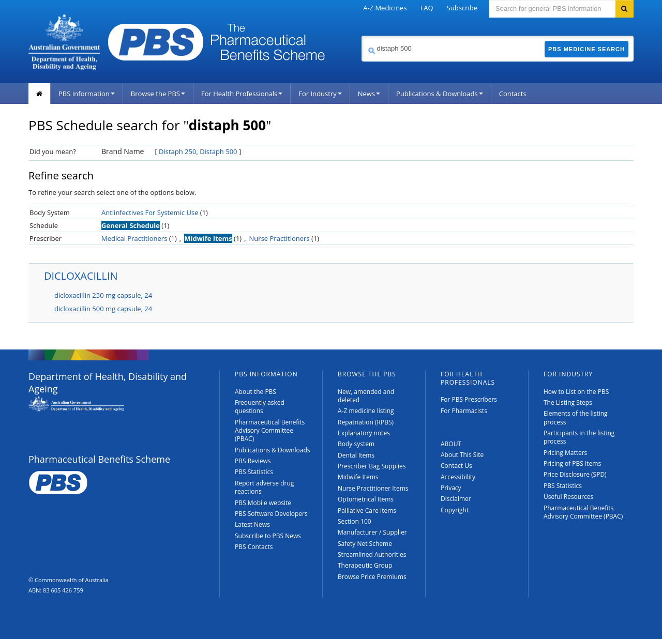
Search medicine (361, 35)
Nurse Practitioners (279, 238)
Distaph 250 (177, 151)
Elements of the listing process (576, 417)
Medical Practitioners (134, 238)
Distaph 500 (218, 151)
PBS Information (86, 93)
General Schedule (130, 225)
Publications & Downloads (439, 93)
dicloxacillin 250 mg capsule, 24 (103, 295)
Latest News (252, 524)
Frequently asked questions (259, 406)
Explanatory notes (364, 433)
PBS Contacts (254, 546)
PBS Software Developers (271, 513)
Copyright (455, 510)
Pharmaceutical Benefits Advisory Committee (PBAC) (270, 431)
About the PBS (255, 391)
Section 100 (354, 521)
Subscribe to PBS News (268, 535)
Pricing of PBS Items (572, 463)
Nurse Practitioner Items (373, 488)
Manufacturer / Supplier (372, 532)
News (369, 93)
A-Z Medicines (385, 7)
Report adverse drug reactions (264, 487)
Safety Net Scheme (365, 543)
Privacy (451, 487)
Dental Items (356, 455)
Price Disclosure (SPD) (575, 474)
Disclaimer (456, 498)
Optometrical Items (366, 499)
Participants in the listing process (579, 437)
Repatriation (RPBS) (366, 422)
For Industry (319, 93)
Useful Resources (568, 496)
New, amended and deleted (366, 395)
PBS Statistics (254, 471)
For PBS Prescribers (469, 399)
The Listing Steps (568, 402)
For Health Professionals (241, 93)
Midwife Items (208, 238)
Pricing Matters (565, 452)
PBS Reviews (253, 461)
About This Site (462, 454)
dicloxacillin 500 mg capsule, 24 (103, 308)
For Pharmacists (464, 410)
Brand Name (122, 151)
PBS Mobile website (263, 502)
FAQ (426, 7)
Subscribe (462, 7)
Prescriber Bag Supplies (372, 466)
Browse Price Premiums (372, 576)
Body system (356, 443)
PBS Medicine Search (586, 49)
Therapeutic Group (365, 565)
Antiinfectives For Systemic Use (149, 212)
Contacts (512, 93)
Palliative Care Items (367, 510)
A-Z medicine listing (366, 410)
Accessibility (458, 477)
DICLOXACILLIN (81, 276)
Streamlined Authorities (372, 554)
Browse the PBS (158, 93)
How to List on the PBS (576, 391)
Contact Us (456, 465)
